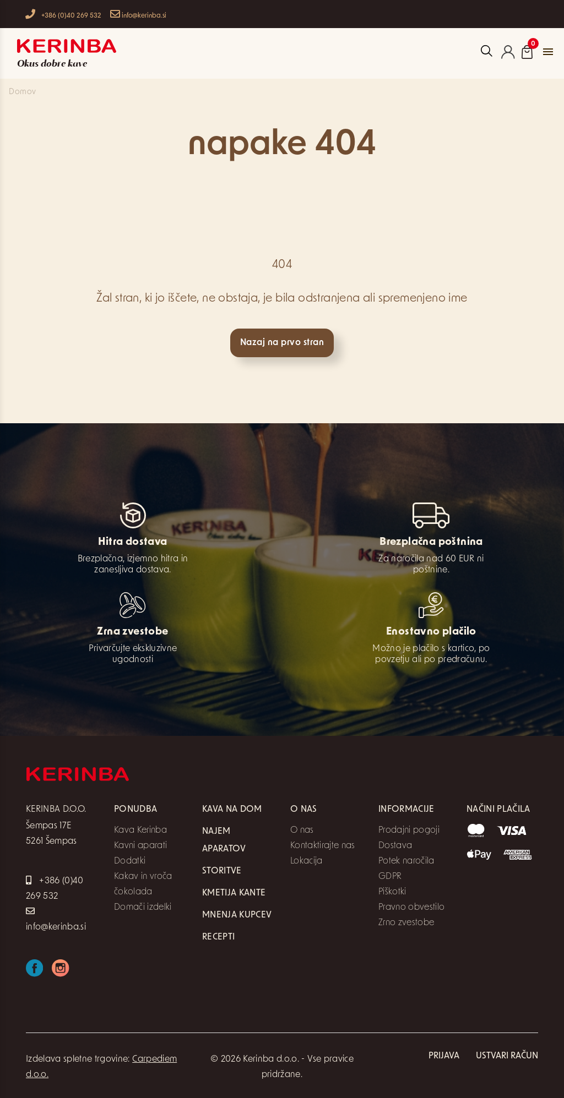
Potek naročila (406, 861)
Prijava (444, 1056)
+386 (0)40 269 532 (63, 14)
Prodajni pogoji (409, 830)
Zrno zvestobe (406, 923)
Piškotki (392, 892)
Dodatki (129, 861)
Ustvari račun (507, 1056)
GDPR (390, 876)
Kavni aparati (140, 846)
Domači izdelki (143, 907)
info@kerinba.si (138, 14)
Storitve (222, 871)
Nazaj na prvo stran (282, 342)
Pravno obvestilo (411, 907)
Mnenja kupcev (237, 915)
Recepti (218, 937)
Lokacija (306, 861)
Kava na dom (232, 809)
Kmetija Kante (233, 893)
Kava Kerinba (140, 830)
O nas (302, 830)
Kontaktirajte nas (322, 846)
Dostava (395, 846)
